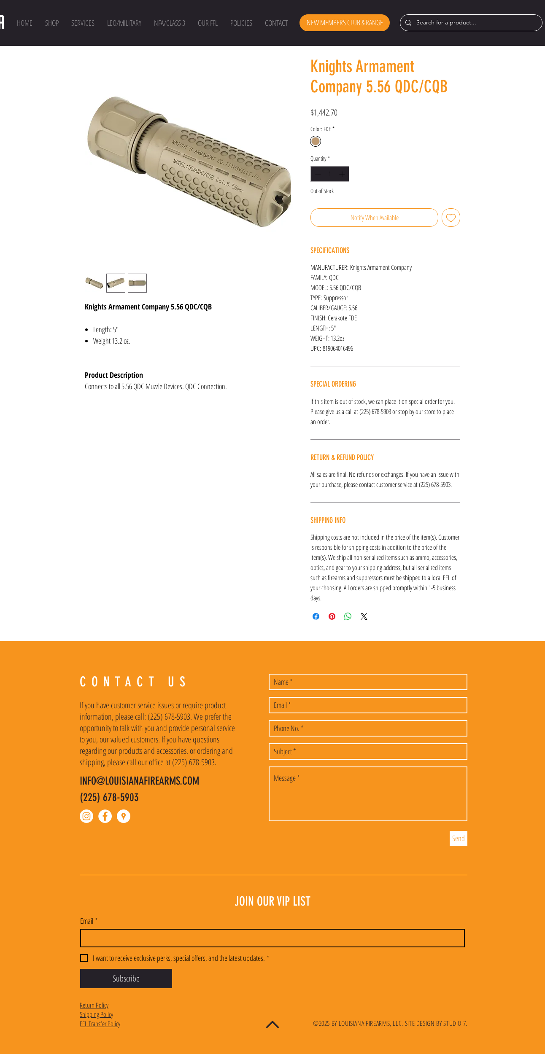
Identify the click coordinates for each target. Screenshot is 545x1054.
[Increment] (342, 174)
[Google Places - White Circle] (123, 816)
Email (89, 920)
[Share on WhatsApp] (348, 616)
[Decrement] (317, 174)
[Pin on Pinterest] (332, 616)
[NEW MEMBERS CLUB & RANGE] (344, 22)
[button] (52, 22)
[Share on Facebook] (316, 616)
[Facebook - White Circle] (105, 816)
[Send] (458, 838)
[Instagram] (86, 816)
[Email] (270, 938)
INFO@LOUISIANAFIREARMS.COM (139, 781)
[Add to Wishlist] (451, 217)
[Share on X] (364, 616)
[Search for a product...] (470, 23)
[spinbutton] (329, 174)
